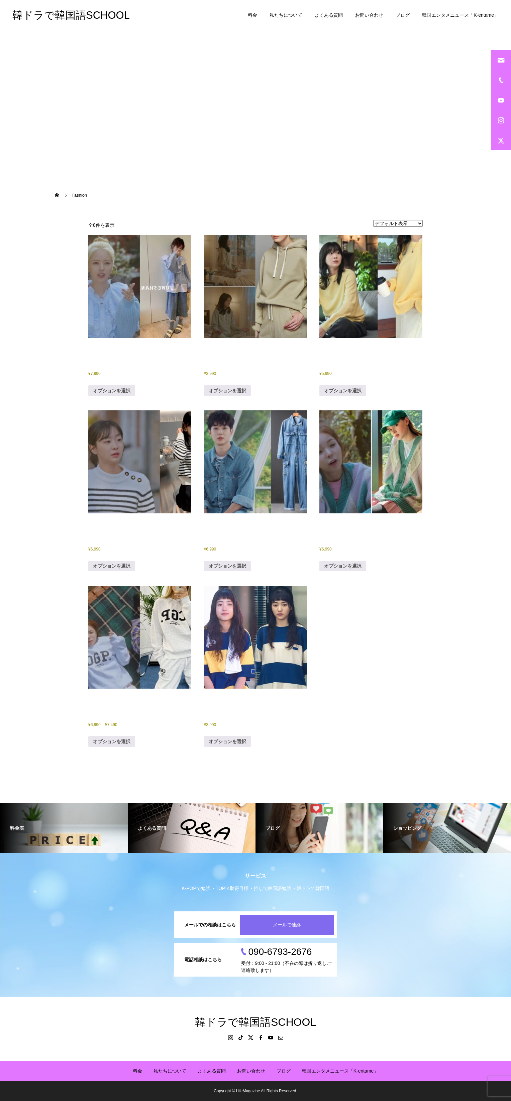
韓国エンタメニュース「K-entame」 (460, 15)
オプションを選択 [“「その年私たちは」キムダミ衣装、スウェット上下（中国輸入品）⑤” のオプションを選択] (227, 390)
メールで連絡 (287, 924)
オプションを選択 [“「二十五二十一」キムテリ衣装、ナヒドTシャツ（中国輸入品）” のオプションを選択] (227, 741)
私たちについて (286, 15)
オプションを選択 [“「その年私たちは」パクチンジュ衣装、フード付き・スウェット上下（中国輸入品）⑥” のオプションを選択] (111, 741)
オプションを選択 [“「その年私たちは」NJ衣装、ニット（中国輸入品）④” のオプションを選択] (111, 390)
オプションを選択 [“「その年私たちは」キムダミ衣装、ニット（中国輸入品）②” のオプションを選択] (343, 390)
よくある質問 (329, 15)
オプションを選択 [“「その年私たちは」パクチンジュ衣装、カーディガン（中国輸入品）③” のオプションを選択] (343, 566)
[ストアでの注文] (398, 223)
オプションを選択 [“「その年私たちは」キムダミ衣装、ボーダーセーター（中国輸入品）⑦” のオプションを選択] (111, 566)
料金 (252, 15)
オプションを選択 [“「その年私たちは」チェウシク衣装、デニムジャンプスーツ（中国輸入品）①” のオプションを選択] (227, 566)
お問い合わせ (369, 15)
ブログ (403, 15)
